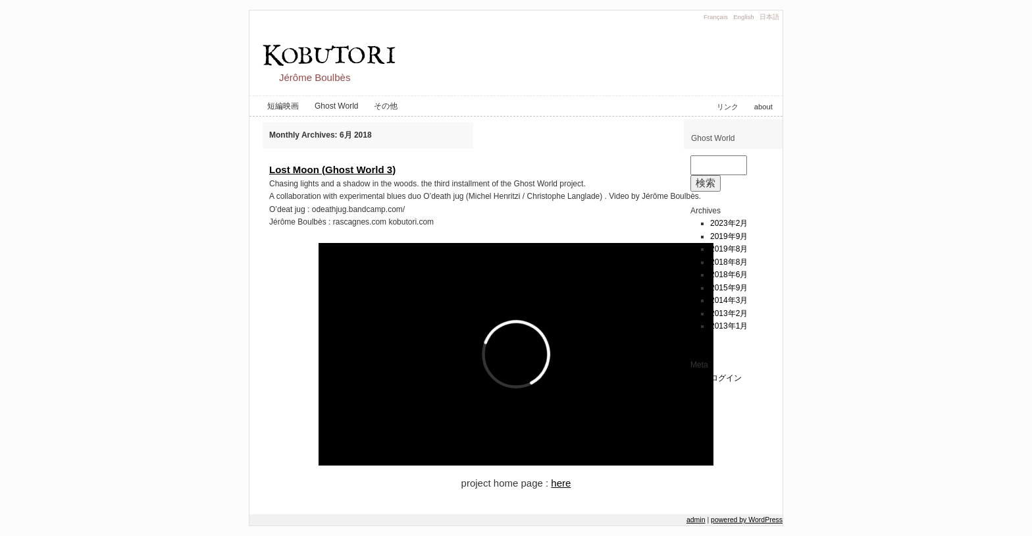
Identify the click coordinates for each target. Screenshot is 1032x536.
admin (696, 519)
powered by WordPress (747, 519)
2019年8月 (729, 249)
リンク (727, 107)
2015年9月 (729, 287)
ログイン (726, 378)
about (763, 107)
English (743, 16)
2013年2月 (729, 313)
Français (716, 16)
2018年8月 (729, 262)
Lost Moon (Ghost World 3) (332, 169)
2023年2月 (729, 223)
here (561, 483)
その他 (386, 106)
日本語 (769, 16)
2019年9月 (729, 236)
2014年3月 (729, 300)
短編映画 (283, 106)
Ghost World (336, 106)
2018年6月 (729, 274)
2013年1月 (729, 326)
